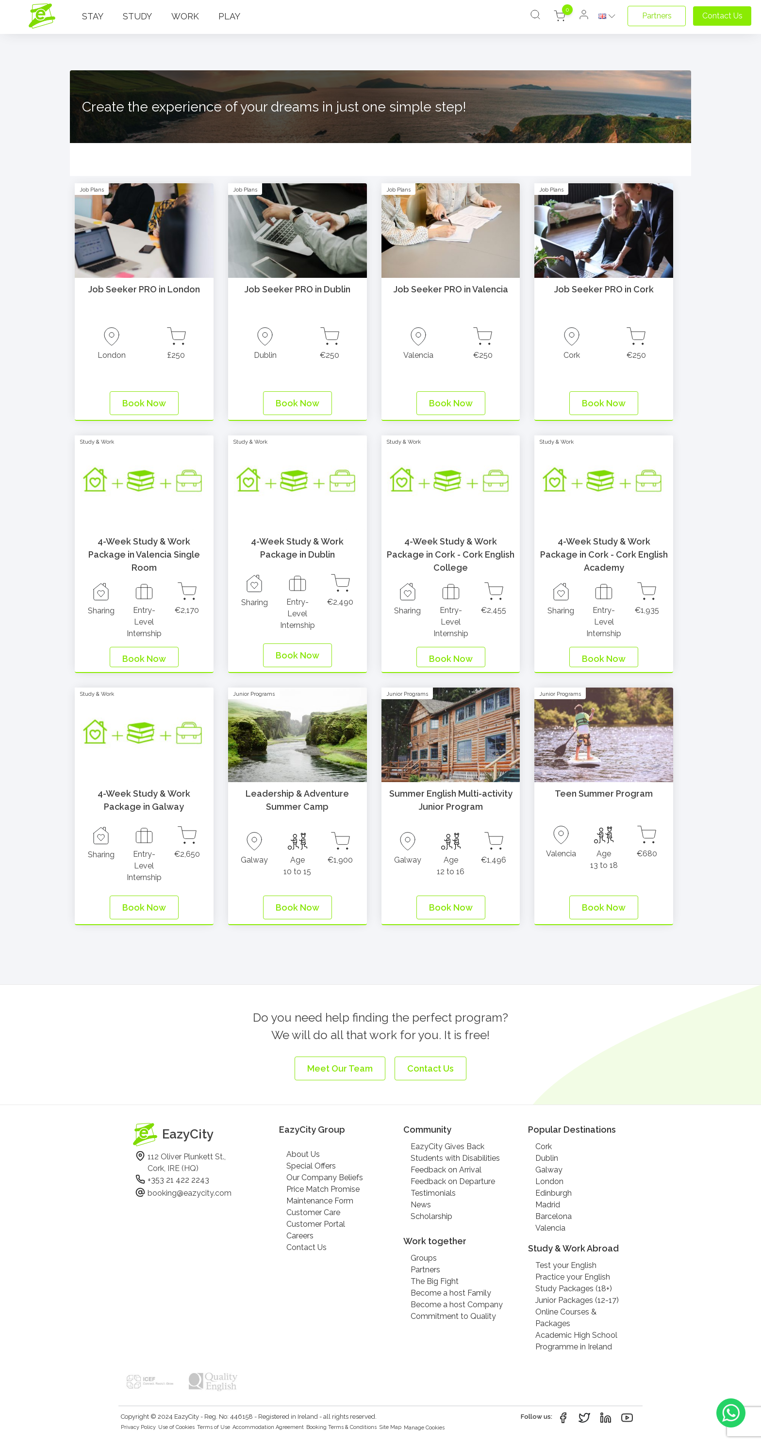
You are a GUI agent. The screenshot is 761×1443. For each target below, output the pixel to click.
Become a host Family (451, 1293)
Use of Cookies (176, 1427)
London (549, 1181)
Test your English (565, 1265)
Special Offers (311, 1165)
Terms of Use (213, 1427)
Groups (424, 1258)
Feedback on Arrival (446, 1169)
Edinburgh (553, 1193)
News (421, 1204)
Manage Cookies (424, 1428)
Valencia (550, 1228)
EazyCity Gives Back (447, 1146)
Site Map (390, 1427)
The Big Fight (435, 1281)
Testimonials (433, 1193)
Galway (548, 1169)
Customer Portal (315, 1224)
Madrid (547, 1204)
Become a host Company (457, 1304)
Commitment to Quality (453, 1316)
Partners (425, 1269)
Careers (300, 1235)
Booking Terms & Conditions (341, 1427)
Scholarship (431, 1216)
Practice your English (572, 1277)
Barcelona (553, 1216)
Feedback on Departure (453, 1181)
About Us (303, 1154)
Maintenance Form (319, 1200)
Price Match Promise (323, 1189)
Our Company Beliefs (324, 1177)
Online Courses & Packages (565, 1317)
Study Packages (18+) (573, 1288)
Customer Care (313, 1212)
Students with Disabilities (455, 1158)
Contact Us (306, 1247)
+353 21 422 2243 (178, 1180)
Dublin (546, 1158)
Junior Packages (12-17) (577, 1300)
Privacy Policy (138, 1427)
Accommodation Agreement (268, 1427)
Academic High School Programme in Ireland (576, 1341)
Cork (543, 1146)
